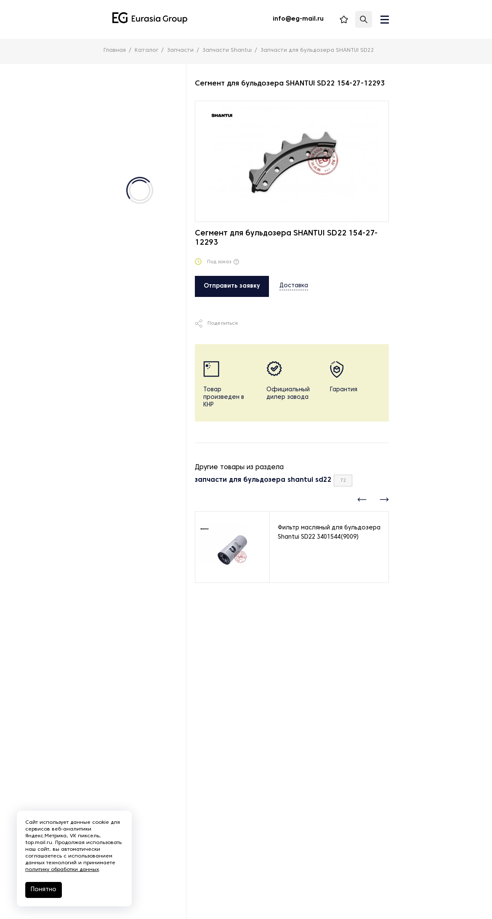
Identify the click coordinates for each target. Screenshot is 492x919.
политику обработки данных (62, 869)
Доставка (293, 286)
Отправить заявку (232, 286)
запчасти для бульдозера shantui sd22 (263, 480)
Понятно (43, 889)
